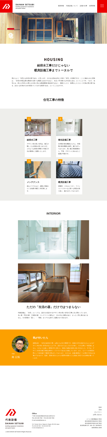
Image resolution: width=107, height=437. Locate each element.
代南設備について (72, 6)
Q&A (100, 407)
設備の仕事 (83, 6)
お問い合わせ (97, 414)
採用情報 (92, 6)
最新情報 (61, 6)
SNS (100, 410)
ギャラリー (98, 412)
